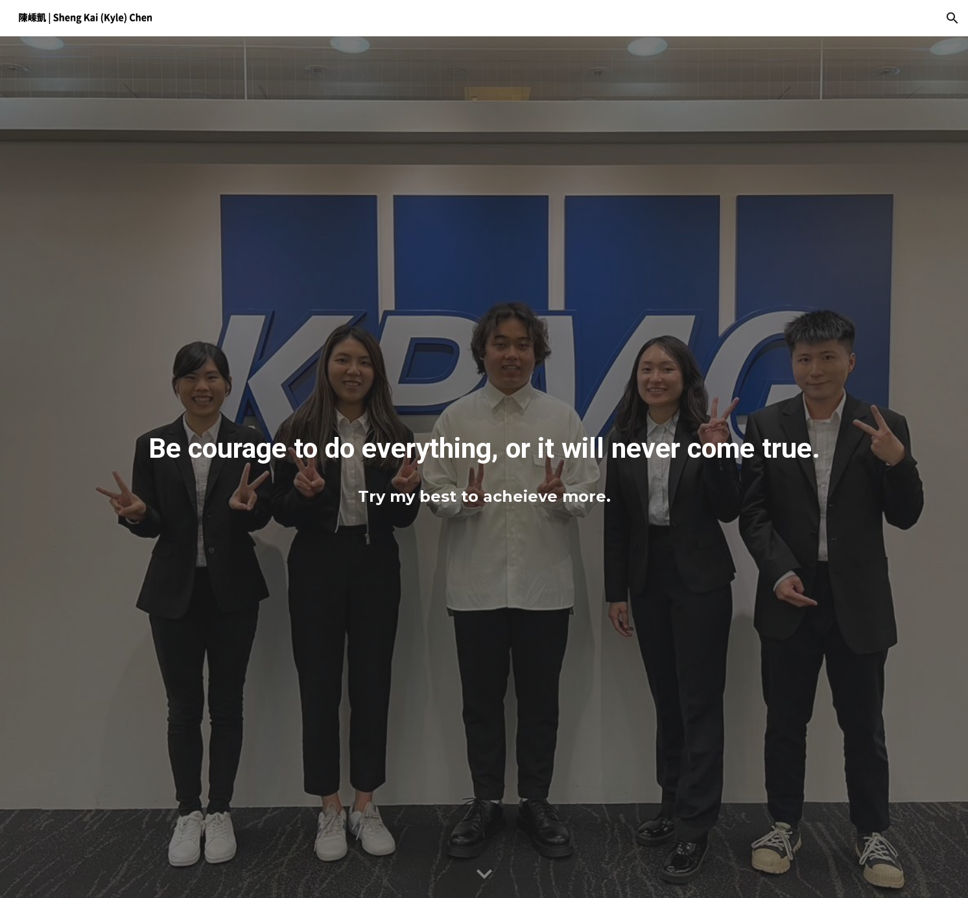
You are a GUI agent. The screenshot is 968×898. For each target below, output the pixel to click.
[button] (952, 18)
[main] (484, 447)
